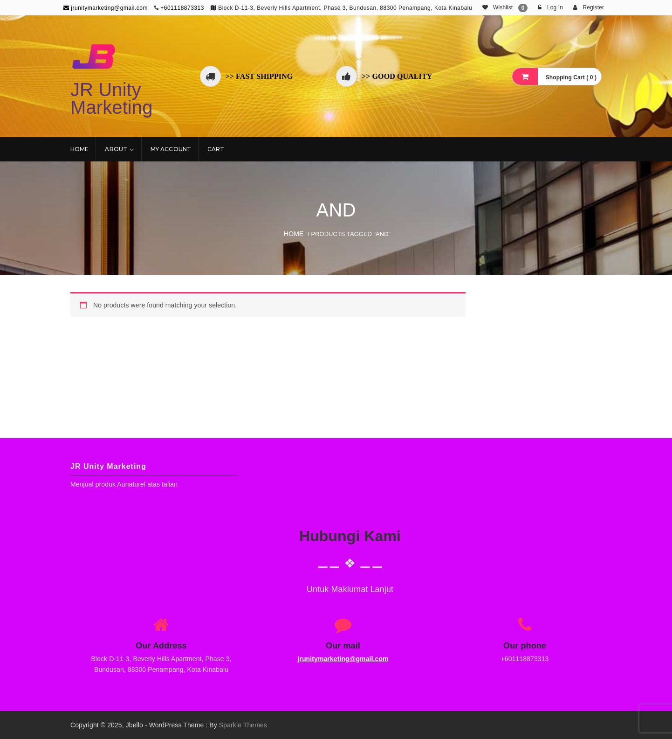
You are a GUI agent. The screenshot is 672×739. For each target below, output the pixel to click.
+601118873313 (182, 8)
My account (171, 149)
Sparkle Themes (243, 725)
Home (79, 149)
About (116, 149)
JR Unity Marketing (111, 98)
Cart (215, 149)
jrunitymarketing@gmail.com (105, 8)
